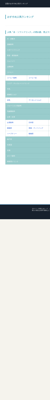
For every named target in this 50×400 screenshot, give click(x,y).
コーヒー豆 (33, 78)
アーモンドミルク (35, 100)
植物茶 (9, 128)
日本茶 (31, 122)
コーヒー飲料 (12, 78)
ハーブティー (12, 134)
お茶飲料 (10, 122)
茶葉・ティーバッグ (36, 128)
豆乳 (8, 100)
